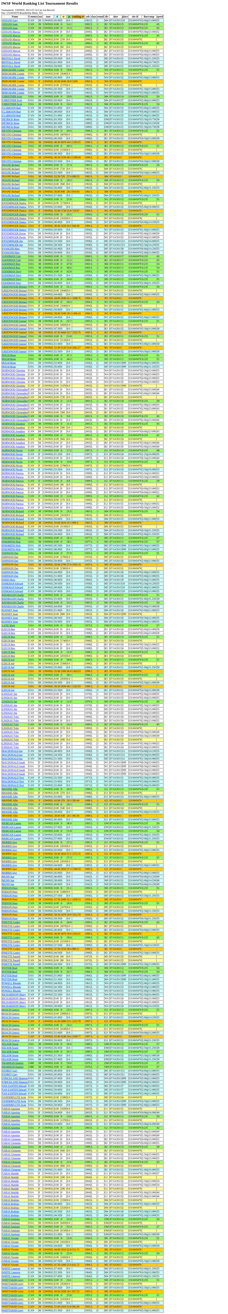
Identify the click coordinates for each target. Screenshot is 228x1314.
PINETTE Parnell (11, 956)
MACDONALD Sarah (13, 762)
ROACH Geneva (10, 1009)
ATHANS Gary (10, 20)
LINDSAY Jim (9, 694)
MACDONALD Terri (13, 777)
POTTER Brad (9, 968)
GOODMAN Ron (11, 264)
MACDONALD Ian (12, 751)
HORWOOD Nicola (12, 450)
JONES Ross (8, 579)
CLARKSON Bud (11, 108)
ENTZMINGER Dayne (14, 233)
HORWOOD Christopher (15, 389)
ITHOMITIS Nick (11, 538)
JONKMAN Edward (12, 583)
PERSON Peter (10, 888)
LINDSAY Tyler (10, 716)
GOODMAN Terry (11, 271)
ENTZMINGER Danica (14, 199)
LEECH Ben (8, 629)
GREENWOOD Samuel (14, 321)
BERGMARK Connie (13, 69)
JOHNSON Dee (10, 553)
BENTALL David (11, 58)
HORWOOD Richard (13, 511)
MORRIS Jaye (9, 842)
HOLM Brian (9, 355)
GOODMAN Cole (11, 256)
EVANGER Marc (11, 248)
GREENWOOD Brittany (14, 286)
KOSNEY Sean (10, 610)
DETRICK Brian (10, 119)
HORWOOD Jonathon (13, 423)
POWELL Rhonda (11, 983)
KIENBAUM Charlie (13, 595)
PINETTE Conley (11, 922)
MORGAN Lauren (11, 823)
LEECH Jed (8, 659)
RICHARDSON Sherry (14, 994)
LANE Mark (8, 625)
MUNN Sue (8, 876)
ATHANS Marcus (11, 31)
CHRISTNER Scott (12, 96)
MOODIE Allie (10, 789)
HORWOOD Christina (13, 370)
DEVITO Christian (11, 130)
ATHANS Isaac (10, 24)
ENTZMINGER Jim (12, 241)
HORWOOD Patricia (13, 473)
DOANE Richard (11, 165)
